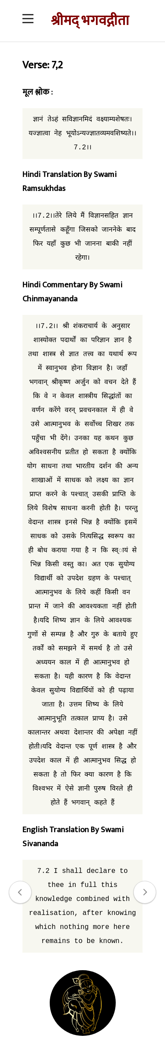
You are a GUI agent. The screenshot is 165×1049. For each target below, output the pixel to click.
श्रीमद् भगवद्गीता (90, 20)
